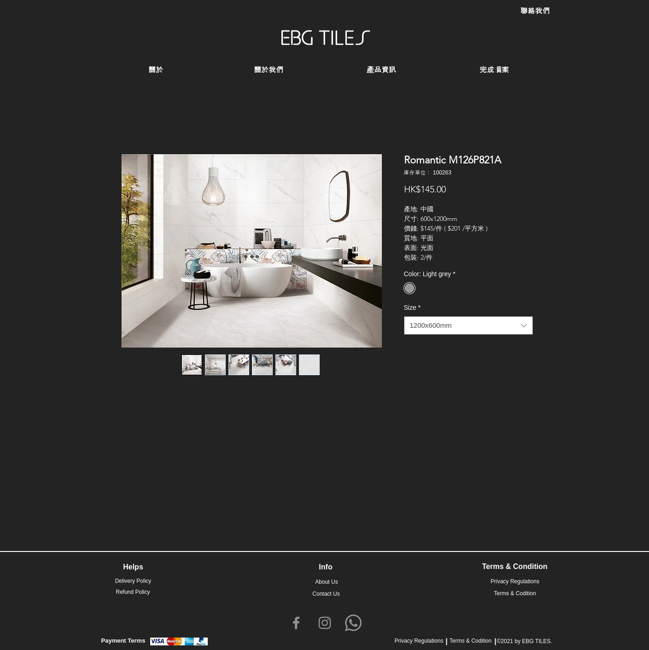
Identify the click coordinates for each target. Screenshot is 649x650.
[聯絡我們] (535, 11)
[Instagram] (324, 623)
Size (412, 307)
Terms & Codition (470, 641)
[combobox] (468, 325)
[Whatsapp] (353, 623)
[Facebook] (296, 623)
